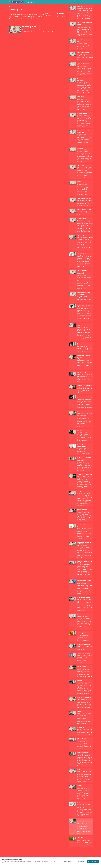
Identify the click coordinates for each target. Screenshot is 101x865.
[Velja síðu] (26, 2)
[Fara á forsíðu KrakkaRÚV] (16, 2)
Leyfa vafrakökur (93, 861)
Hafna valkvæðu (81, 861)
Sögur (32, 2)
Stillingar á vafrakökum (68, 861)
